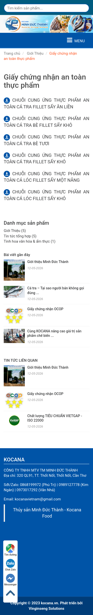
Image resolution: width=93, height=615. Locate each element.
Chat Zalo (10, 565)
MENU (76, 40)
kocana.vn (49, 603)
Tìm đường (10, 550)
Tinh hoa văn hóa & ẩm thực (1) (29, 241)
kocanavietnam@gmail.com (38, 499)
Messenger (10, 580)
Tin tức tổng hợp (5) (20, 236)
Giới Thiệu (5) (15, 230)
